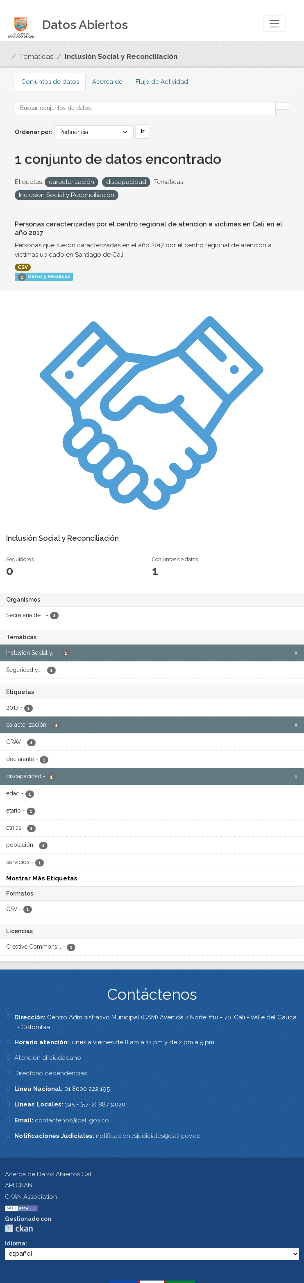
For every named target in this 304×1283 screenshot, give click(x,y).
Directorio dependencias (50, 1073)
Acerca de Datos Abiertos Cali (49, 1174)
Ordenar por (33, 132)
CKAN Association (31, 1196)
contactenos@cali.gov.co (72, 1120)
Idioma (15, 1243)
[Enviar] (282, 106)
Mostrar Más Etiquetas (41, 878)
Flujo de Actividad (162, 81)
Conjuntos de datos (50, 81)
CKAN (19, 1228)
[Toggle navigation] (274, 24)
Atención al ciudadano (47, 1057)
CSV (23, 267)
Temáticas (36, 56)
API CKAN (18, 1185)
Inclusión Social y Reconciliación (121, 56)
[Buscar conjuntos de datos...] (145, 108)
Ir (143, 131)
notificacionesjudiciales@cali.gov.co (148, 1136)
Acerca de (107, 81)
